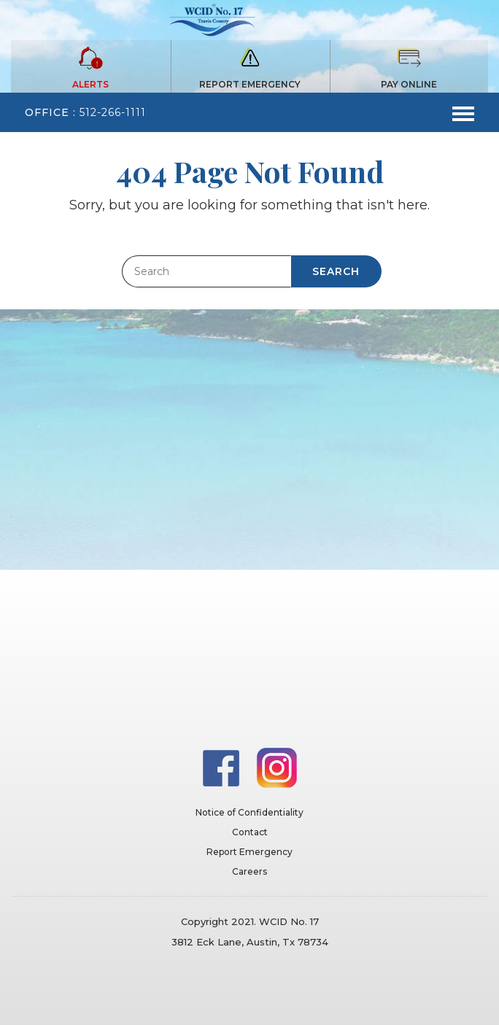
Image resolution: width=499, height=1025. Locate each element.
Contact (250, 832)
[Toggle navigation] (463, 112)
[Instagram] (277, 766)
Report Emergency (249, 851)
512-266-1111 (113, 112)
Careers (249, 871)
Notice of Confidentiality (249, 812)
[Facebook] (223, 766)
